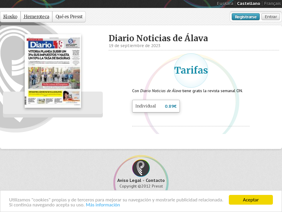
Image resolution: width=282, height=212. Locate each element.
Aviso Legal (129, 180)
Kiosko (10, 16)
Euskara (225, 3)
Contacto (155, 180)
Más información (103, 205)
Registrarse (245, 16)
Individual (156, 106)
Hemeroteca (36, 16)
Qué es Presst (69, 16)
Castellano (248, 3)
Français (272, 3)
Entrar (271, 16)
